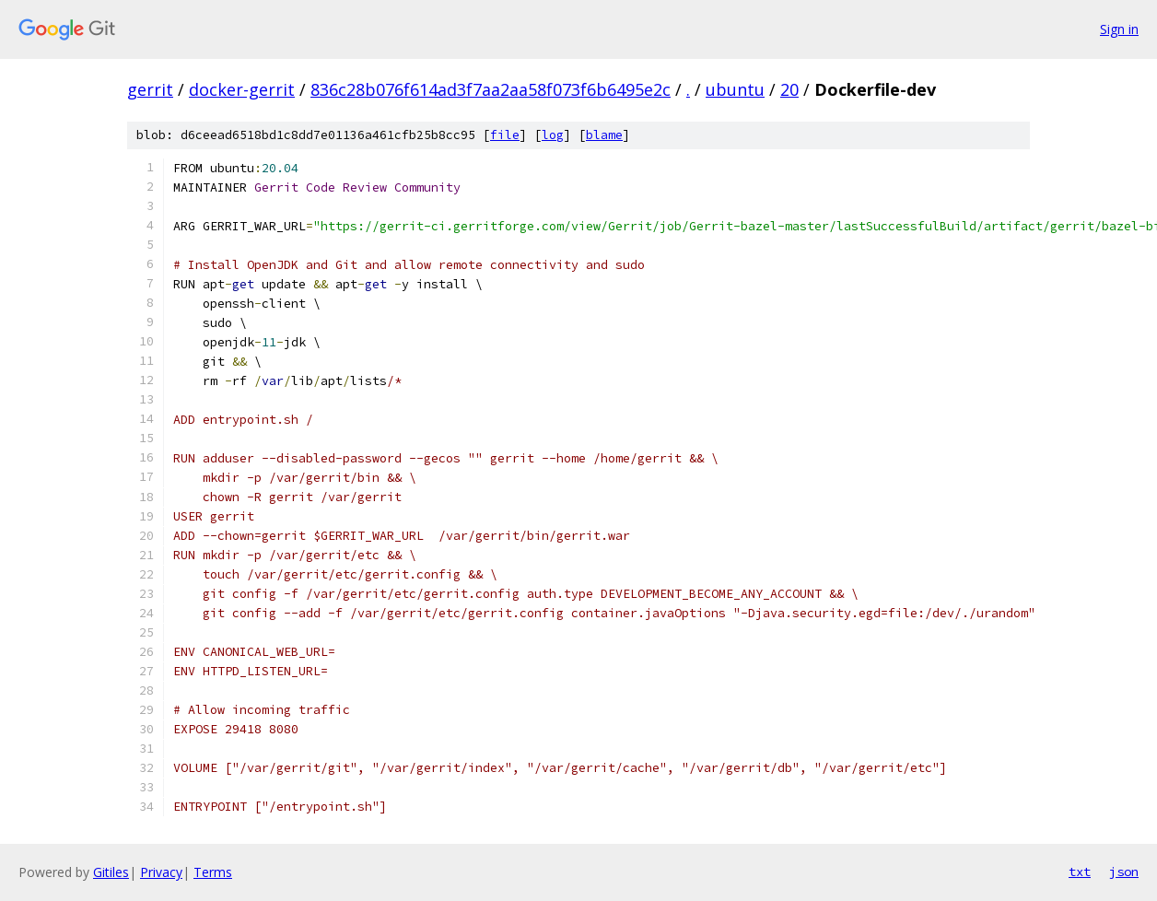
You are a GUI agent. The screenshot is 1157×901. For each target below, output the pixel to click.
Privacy (161, 872)
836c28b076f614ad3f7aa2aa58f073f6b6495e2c (490, 89)
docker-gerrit (242, 89)
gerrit (150, 89)
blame (604, 135)
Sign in (1119, 29)
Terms (212, 872)
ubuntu (735, 89)
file (505, 135)
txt (1080, 871)
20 (789, 89)
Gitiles (111, 872)
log (553, 135)
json (1124, 871)
